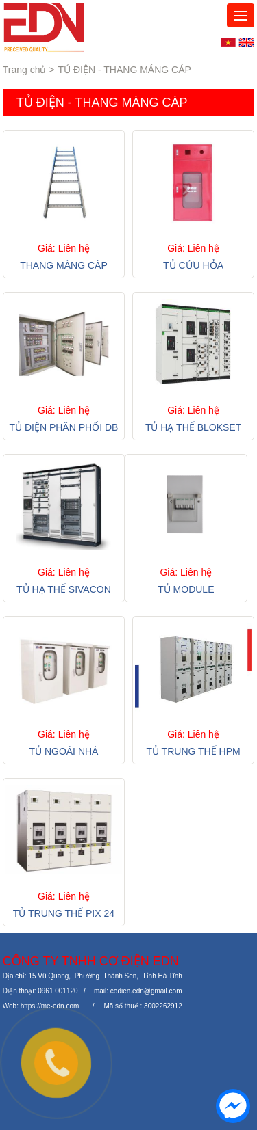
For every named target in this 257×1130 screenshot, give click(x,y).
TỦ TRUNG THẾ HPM (193, 751)
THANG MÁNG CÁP (64, 265)
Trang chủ (25, 69)
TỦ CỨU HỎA (193, 265)
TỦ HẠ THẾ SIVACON (63, 589)
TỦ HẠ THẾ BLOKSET (193, 427)
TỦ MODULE (186, 589)
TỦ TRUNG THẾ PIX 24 (63, 913)
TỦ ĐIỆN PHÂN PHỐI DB (63, 427)
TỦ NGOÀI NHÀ (63, 751)
